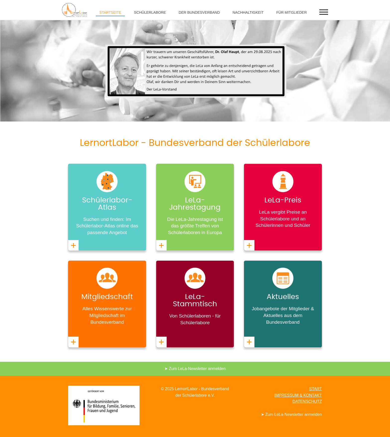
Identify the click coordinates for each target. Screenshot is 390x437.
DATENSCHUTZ (307, 401)
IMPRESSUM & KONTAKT (298, 395)
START (315, 389)
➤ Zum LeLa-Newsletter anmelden (194, 369)
